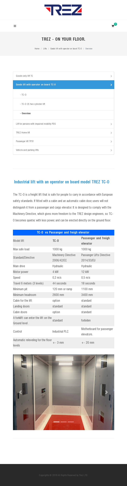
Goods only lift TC (64, 76)
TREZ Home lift (64, 132)
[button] (20, 392)
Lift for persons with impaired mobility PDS (64, 123)
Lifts (45, 49)
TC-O (23, 95)
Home (37, 49)
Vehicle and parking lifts (64, 150)
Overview (26, 113)
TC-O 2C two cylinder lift (33, 104)
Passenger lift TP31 (64, 141)
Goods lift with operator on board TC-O (66, 49)
